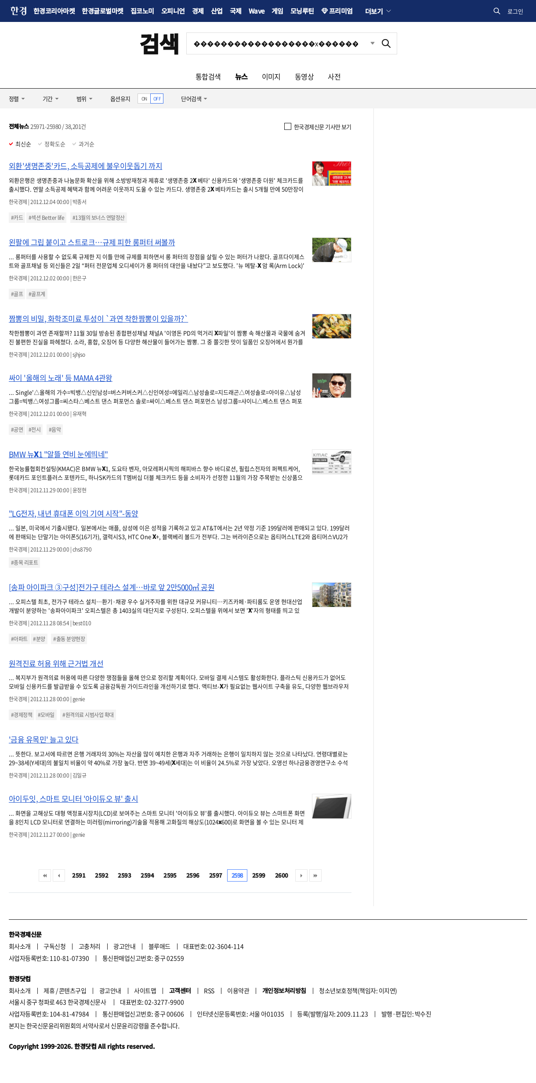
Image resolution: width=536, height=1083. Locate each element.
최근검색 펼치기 (366, 43)
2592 (101, 875)
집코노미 (142, 10)
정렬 (14, 98)
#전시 (34, 430)
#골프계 (37, 294)
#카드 (17, 218)
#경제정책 (21, 715)
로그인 (515, 11)
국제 (236, 10)
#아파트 (19, 639)
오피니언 (173, 10)
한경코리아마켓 (54, 10)
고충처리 (90, 946)
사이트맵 (145, 990)
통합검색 (208, 76)
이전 (59, 875)
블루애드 (159, 946)
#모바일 (46, 715)
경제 (198, 10)
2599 (258, 875)
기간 (48, 98)
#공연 (17, 430)
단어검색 (191, 98)
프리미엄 (341, 10)
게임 (277, 10)
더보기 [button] (374, 11)
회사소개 (20, 946)
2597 (215, 875)
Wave (256, 10)
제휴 (48, 990)
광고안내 (124, 946)
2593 (124, 875)
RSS (209, 990)
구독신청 (54, 946)
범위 (81, 98)
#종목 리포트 (24, 563)
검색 (159, 43)
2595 (170, 875)
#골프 (17, 294)
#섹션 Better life (46, 218)
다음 (301, 875)
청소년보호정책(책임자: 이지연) (358, 990)
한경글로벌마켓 (102, 10)
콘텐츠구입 (72, 990)
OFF (157, 98)
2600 (281, 875)
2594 (147, 875)
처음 (45, 875)
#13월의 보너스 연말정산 (98, 218)
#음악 (55, 430)
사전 (334, 76)
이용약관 (238, 990)
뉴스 (241, 76)
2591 (78, 875)
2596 (192, 875)
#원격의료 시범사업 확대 (87, 715)
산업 (217, 10)
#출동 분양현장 (69, 639)
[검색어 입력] (281, 43)
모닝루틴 (302, 10)
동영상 (304, 76)
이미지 (271, 76)
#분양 (39, 639)
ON (144, 98)
